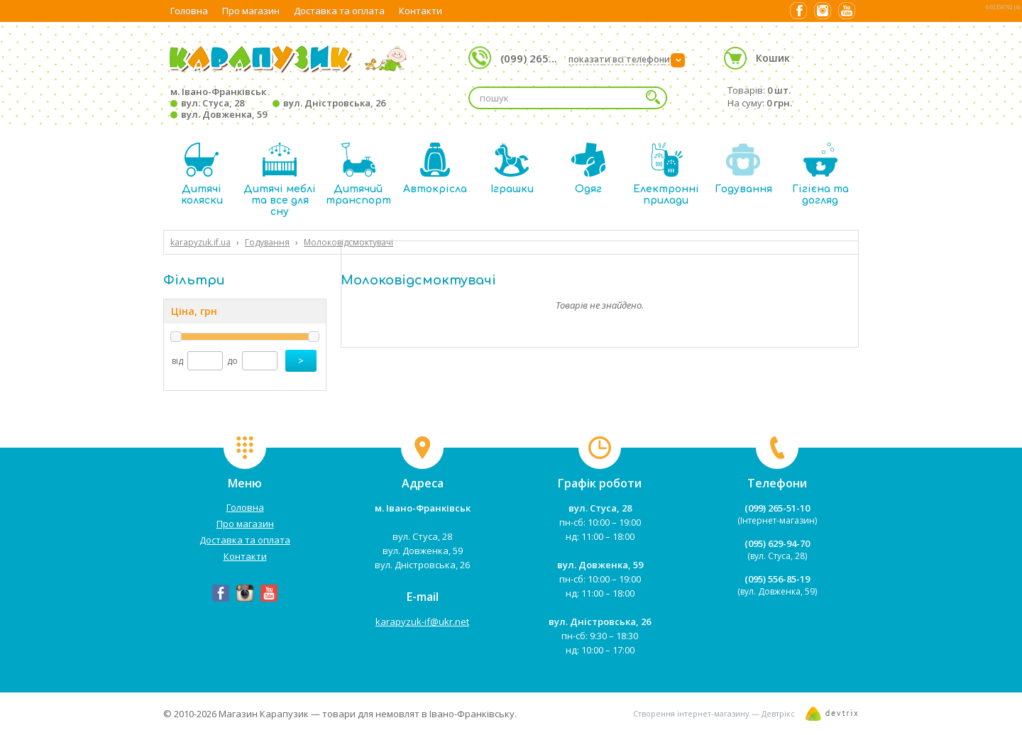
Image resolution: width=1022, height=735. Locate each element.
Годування (743, 168)
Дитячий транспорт (358, 174)
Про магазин (251, 10)
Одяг (588, 168)
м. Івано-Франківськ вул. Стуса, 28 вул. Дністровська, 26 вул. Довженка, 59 (277, 103)
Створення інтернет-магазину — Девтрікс (714, 713)
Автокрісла (435, 168)
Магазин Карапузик (264, 713)
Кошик (773, 58)
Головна (189, 10)
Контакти (420, 10)
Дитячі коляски (202, 174)
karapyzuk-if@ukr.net (422, 621)
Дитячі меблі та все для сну (279, 180)
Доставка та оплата (339, 10)
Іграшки (512, 168)
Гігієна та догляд (820, 174)
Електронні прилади (666, 174)
